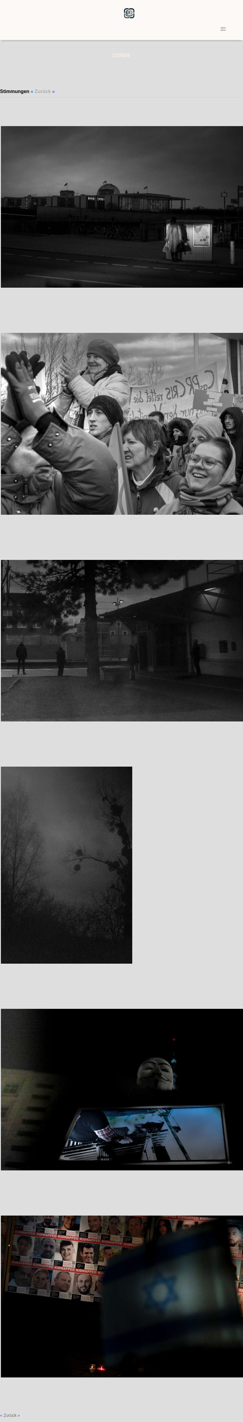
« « (44, 91)
